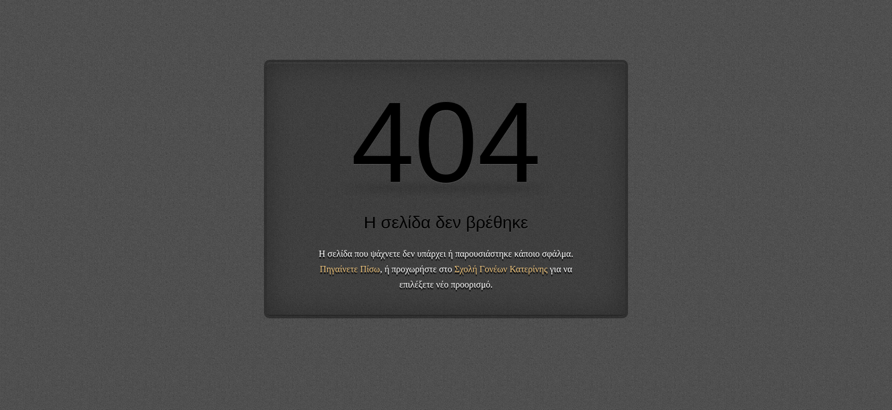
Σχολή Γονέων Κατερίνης (501, 269)
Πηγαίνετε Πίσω (350, 269)
